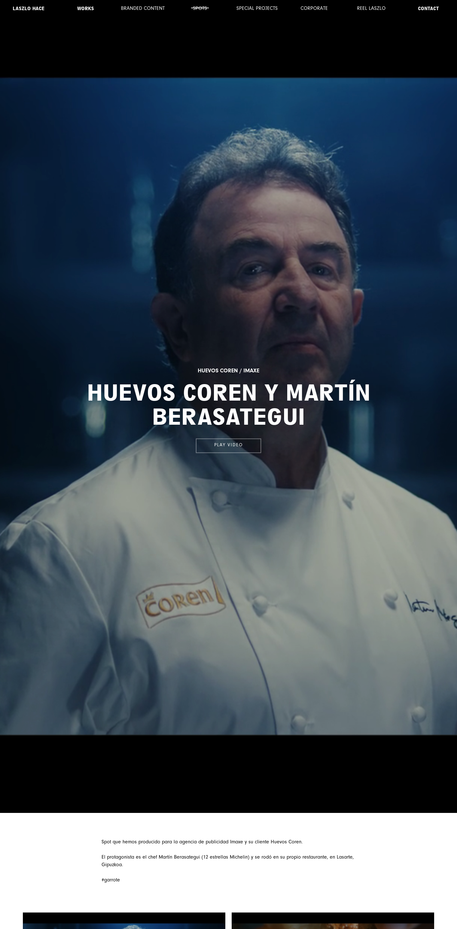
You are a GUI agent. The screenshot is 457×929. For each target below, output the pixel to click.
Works (85, 8)
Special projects (257, 8)
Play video (228, 445)
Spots (200, 8)
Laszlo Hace (28, 8)
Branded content (143, 8)
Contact (428, 8)
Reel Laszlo (371, 8)
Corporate (314, 8)
